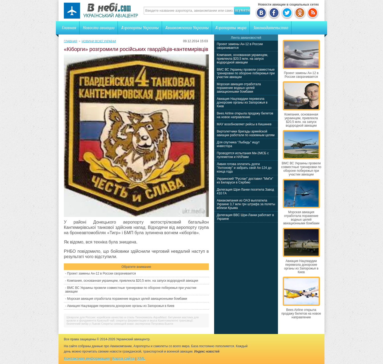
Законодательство (270, 27)
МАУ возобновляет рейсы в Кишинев (244, 124)
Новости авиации (98, 27)
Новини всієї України (99, 41)
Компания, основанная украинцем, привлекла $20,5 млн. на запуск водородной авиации (132, 280)
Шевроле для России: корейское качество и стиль (100, 317)
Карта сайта (123, 358)
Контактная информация (87, 358)
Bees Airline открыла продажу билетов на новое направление (245, 115)
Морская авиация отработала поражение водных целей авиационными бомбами (127, 299)
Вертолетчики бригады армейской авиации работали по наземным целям (245, 133)
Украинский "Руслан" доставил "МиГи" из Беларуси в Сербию (245, 180)
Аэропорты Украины (140, 27)
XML (141, 358)
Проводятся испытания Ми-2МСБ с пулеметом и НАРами (243, 155)
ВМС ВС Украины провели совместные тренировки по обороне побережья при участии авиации (246, 73)
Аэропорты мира (230, 27)
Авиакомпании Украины (187, 27)
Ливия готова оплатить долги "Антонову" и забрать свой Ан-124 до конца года (244, 167)
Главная (69, 27)
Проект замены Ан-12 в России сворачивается (101, 273)
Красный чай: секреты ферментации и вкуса (127, 320)
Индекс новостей (206, 351)
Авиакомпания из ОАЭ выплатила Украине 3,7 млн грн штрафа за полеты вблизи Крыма (246, 204)
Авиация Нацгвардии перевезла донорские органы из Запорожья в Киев (120, 306)
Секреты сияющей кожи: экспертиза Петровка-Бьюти (137, 323)
